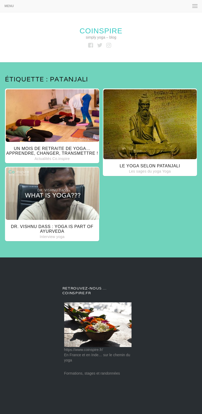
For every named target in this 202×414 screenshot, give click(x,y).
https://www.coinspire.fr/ (83, 350)
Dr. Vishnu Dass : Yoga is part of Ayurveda (52, 229)
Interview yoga (52, 237)
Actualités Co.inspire (52, 159)
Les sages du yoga (145, 171)
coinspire (100, 31)
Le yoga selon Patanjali (150, 166)
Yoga (166, 171)
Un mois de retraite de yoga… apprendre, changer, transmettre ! (52, 151)
